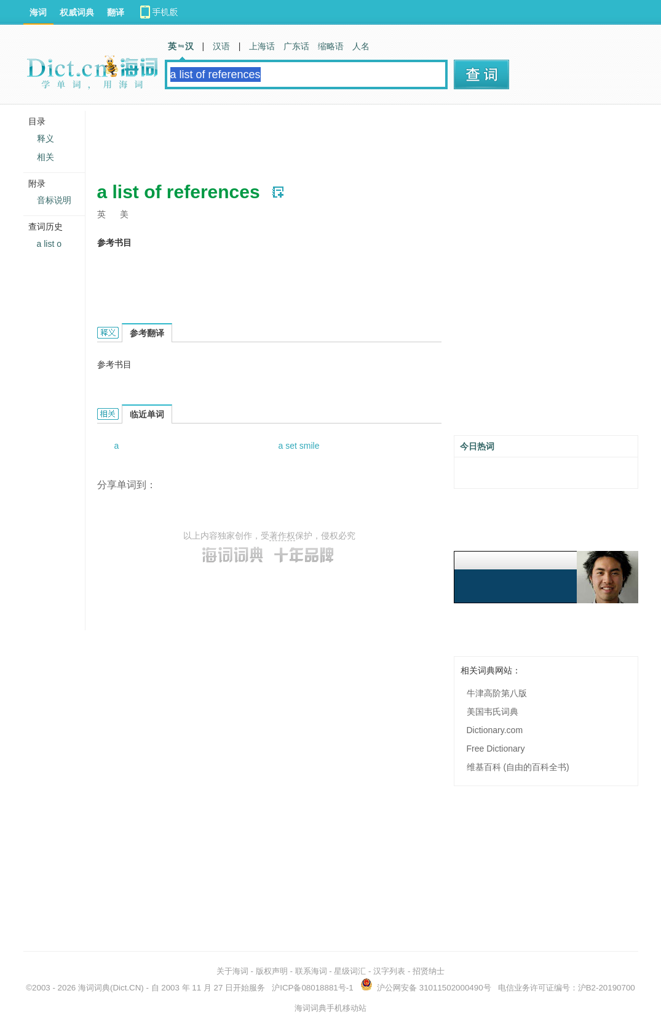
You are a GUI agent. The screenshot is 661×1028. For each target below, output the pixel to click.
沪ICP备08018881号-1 (312, 987)
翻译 (115, 12)
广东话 (296, 46)
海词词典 (94, 987)
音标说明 (54, 200)
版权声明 (272, 971)
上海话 (262, 46)
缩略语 (331, 46)
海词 (38, 12)
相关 (45, 157)
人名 (361, 46)
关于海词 (232, 971)
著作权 (282, 535)
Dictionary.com (495, 730)
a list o (49, 244)
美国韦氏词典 (492, 712)
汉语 (221, 46)
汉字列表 (389, 971)
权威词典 (77, 12)
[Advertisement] (321, 138)
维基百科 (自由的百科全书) (518, 767)
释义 (45, 138)
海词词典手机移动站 (330, 1008)
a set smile (299, 446)
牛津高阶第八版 (497, 693)
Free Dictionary (496, 748)
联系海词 (311, 971)
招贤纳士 (429, 971)
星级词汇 (350, 971)
